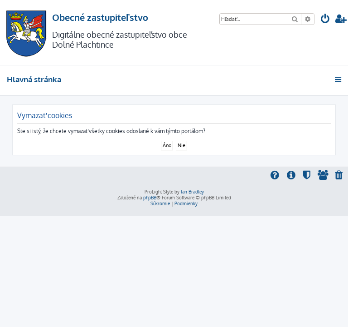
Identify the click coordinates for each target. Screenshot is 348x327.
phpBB (149, 197)
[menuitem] (325, 20)
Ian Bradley (192, 191)
